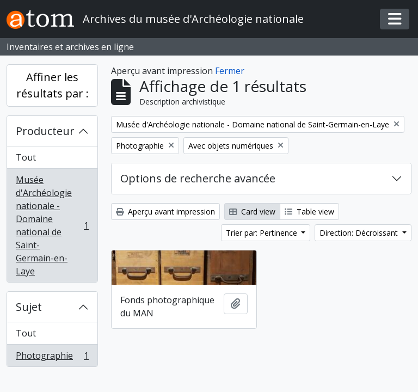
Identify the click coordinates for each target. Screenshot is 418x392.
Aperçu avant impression (165, 211)
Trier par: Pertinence (262, 233)
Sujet (29, 306)
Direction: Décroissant (359, 233)
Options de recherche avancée (197, 178)
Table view (309, 211)
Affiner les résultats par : (52, 85)
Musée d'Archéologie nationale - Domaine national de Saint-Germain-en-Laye (52, 225)
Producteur (45, 131)
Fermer (229, 71)
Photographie (52, 357)
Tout (26, 157)
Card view (252, 211)
